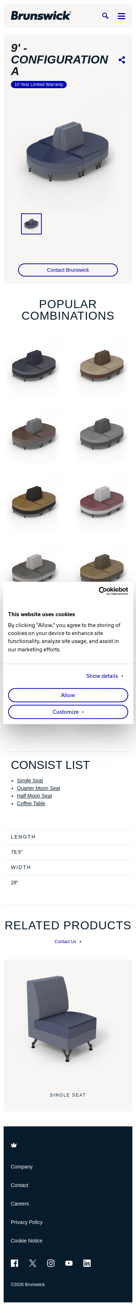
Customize (66, 712)
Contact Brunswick (68, 270)
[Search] (105, 16)
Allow (68, 695)
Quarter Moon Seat (38, 788)
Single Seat (30, 780)
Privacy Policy (26, 1222)
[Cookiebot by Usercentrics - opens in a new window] (97, 591)
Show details (102, 676)
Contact (19, 1185)
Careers (20, 1204)
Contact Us (68, 941)
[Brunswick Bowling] (41, 15)
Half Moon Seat (34, 796)
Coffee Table (31, 803)
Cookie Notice (26, 1241)
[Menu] (121, 16)
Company (22, 1167)
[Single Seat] (68, 1024)
